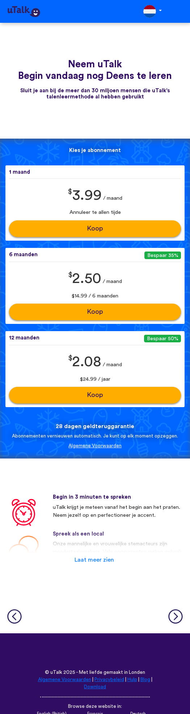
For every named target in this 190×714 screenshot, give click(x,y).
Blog (145, 679)
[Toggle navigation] (179, 11)
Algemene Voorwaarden (95, 445)
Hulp (132, 679)
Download (95, 686)
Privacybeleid (109, 679)
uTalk (56, 672)
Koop (95, 228)
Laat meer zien (94, 560)
